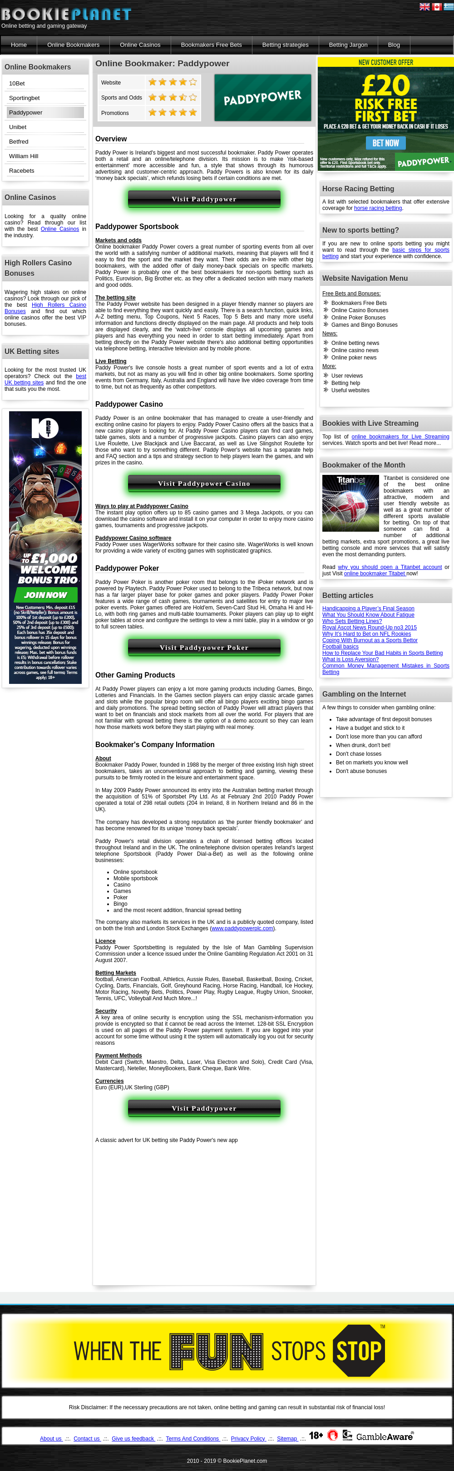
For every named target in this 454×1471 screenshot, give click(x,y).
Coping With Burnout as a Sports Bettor (370, 640)
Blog (394, 44)
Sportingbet (24, 98)
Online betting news (355, 343)
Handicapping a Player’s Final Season (368, 608)
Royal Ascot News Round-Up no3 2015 (369, 627)
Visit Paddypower (204, 199)
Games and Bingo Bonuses (364, 325)
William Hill (23, 156)
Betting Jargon (348, 44)
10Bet (17, 83)
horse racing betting (378, 208)
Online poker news (353, 357)
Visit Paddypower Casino (204, 483)
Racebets (22, 170)
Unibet (17, 127)
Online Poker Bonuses (358, 317)
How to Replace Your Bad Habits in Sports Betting (382, 653)
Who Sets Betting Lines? (352, 621)
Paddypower (25, 112)
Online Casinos (140, 44)
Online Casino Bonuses (359, 310)
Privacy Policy (248, 1439)
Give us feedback (133, 1439)
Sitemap (287, 1439)
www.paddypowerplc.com (242, 928)
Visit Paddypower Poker (204, 647)
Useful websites (350, 390)
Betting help (345, 383)
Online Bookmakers (73, 44)
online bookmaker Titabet (375, 573)
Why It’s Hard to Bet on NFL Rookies (366, 634)
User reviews (347, 376)
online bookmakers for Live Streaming (400, 437)
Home (19, 44)
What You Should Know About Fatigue (368, 615)
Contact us (87, 1439)
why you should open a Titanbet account (390, 567)
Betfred (19, 141)
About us (51, 1439)
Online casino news (355, 350)
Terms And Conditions (193, 1439)
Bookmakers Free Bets (211, 44)
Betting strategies (285, 44)
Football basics (340, 646)
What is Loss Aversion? (350, 659)
